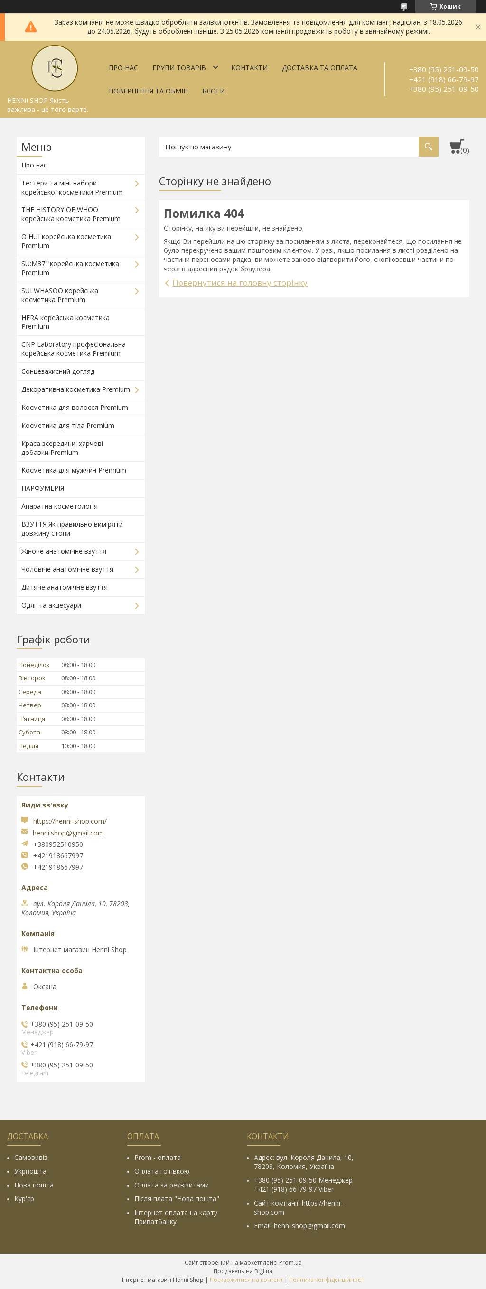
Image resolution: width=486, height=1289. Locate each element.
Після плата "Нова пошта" (176, 1198)
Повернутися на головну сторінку (240, 282)
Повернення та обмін (148, 90)
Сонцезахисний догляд (57, 371)
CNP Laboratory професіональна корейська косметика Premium (73, 349)
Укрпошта (30, 1171)
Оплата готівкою (161, 1171)
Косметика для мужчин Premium (73, 469)
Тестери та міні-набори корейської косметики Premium (72, 187)
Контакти (249, 67)
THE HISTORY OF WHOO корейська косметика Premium (71, 214)
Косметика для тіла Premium (67, 425)
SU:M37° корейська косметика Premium (70, 268)
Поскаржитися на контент (246, 1280)
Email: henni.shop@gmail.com (299, 1225)
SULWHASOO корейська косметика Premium (59, 295)
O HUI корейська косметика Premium (66, 241)
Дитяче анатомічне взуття (64, 587)
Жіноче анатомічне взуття (63, 551)
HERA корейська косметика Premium (65, 322)
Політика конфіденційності (326, 1280)
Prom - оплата (157, 1157)
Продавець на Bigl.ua (243, 1271)
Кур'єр (24, 1198)
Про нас (123, 67)
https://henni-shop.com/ (70, 820)
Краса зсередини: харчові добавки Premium (62, 448)
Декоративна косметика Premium (75, 389)
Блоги (213, 90)
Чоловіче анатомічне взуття (67, 569)
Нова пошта (34, 1184)
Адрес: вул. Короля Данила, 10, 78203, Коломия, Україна (304, 1162)
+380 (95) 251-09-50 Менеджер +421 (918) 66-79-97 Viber (303, 1185)
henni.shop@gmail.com (68, 833)
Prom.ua (290, 1263)
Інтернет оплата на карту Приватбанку (175, 1217)
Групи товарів (179, 67)
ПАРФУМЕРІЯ (42, 487)
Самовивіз (30, 1157)
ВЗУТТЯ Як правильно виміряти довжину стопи (72, 528)
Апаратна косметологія (59, 505)
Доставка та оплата (319, 67)
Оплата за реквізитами (171, 1184)
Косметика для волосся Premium (74, 407)
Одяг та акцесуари (51, 605)
